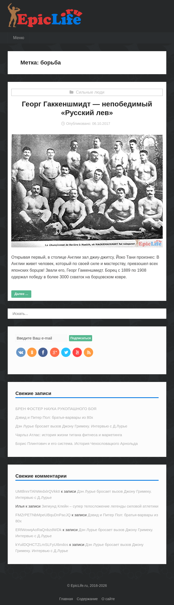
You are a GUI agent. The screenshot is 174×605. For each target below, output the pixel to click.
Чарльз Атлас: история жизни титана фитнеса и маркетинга (68, 435)
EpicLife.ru (79, 586)
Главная (66, 599)
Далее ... (21, 294)
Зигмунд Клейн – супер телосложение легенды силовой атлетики (100, 506)
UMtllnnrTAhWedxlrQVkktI (37, 491)
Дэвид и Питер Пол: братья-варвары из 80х (54, 417)
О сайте (108, 599)
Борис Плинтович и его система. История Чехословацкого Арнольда (76, 443)
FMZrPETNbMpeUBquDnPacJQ (43, 515)
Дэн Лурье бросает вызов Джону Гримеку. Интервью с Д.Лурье (71, 426)
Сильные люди (90, 92)
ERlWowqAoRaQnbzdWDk (38, 529)
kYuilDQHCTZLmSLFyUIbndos (41, 544)
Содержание (87, 599)
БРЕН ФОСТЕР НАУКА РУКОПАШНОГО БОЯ (55, 408)
